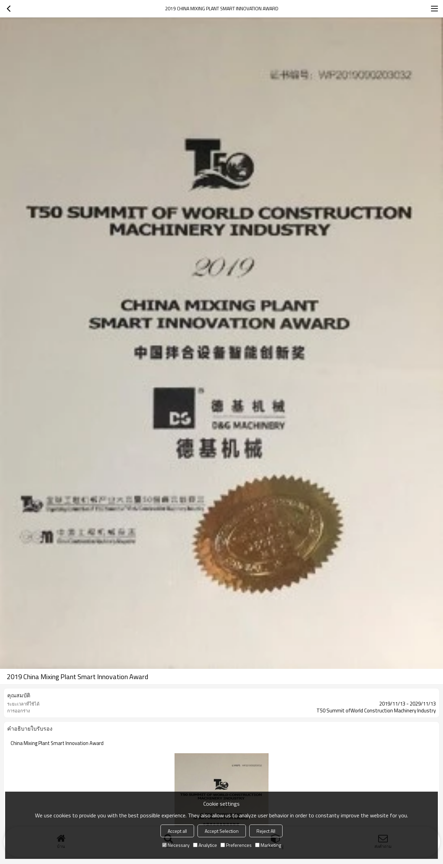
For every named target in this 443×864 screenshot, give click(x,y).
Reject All (265, 831)
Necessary (176, 845)
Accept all (177, 831)
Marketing (268, 845)
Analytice (205, 845)
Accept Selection (222, 831)
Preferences (236, 845)
